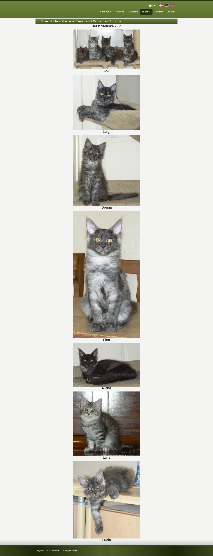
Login (153, 5)
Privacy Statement (69, 551)
